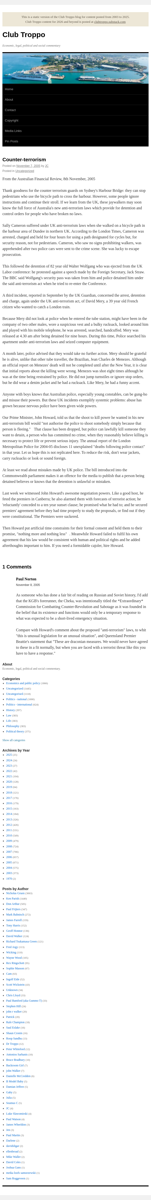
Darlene (11, 1140)
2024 (9, 760)
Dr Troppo (12, 1044)
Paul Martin (13, 1135)
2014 (9, 814)
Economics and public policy (23, 683)
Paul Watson (13, 1119)
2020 (9, 781)
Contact (10, 110)
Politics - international (19, 704)
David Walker (14, 936)
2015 (9, 808)
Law (8, 715)
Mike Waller (13, 1157)
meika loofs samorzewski (21, 1173)
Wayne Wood (14, 957)
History (10, 710)
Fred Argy (12, 947)
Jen (8, 1130)
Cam (9, 973)
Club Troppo (23, 35)
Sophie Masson (15, 968)
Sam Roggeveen (15, 1178)
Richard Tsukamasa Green (21, 941)
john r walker (14, 1011)
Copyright (11, 120)
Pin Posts (11, 141)
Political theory (15, 731)
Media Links (13, 131)
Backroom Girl (15, 1065)
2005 (9, 862)
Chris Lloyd (13, 995)
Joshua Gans (13, 1167)
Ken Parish (12, 898)
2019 (9, 787)
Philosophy (12, 726)
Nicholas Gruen (15, 893)
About (9, 99)
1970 (9, 878)
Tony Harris (13, 925)
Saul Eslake (13, 1027)
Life (8, 720)
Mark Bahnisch (15, 914)
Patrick (10, 1017)
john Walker (13, 1070)
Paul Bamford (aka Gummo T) (24, 1000)
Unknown (12, 990)
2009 (9, 841)
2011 (9, 830)
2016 (9, 803)
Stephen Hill (13, 1006)
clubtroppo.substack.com (110, 22)
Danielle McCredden (18, 1076)
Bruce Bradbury (15, 1060)
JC (47, 166)
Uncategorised (14, 694)
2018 (9, 792)
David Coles (13, 1162)
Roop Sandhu (14, 1038)
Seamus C (12, 1103)
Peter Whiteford (15, 1049)
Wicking (11, 952)
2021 (9, 776)
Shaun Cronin (14, 1033)
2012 (9, 825)
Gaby (9, 1092)
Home (9, 89)
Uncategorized (24, 171)
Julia (9, 1097)
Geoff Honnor (14, 930)
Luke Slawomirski (17, 1113)
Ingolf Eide (12, 979)
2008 (9, 846)
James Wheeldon (16, 1124)
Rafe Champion (15, 1022)
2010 (9, 835)
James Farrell (14, 920)
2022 (9, 771)
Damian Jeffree (15, 1086)
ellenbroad (12, 1151)
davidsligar (12, 1146)
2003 (9, 873)
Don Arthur (13, 904)
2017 (9, 798)
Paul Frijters (13, 909)
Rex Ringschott (15, 963)
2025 (9, 754)
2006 (9, 857)
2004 (9, 867)
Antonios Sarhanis (17, 1054)
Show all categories (13, 740)
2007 (9, 851)
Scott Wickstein (15, 984)
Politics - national (16, 699)
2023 (9, 765)
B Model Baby (15, 1081)
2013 (9, 819)
